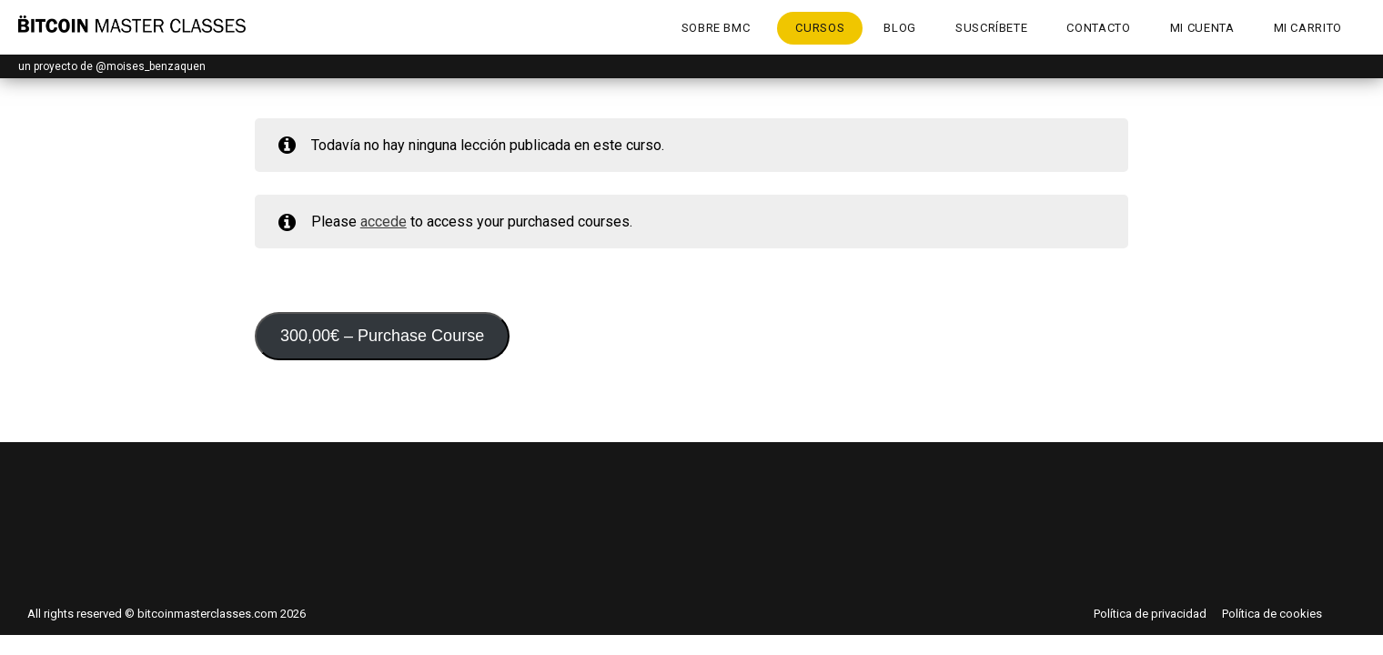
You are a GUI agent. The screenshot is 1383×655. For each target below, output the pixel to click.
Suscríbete (991, 28)
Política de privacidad (1150, 613)
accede (383, 221)
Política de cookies (1272, 613)
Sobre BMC (716, 28)
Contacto (1098, 28)
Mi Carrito (1308, 28)
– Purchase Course (382, 336)
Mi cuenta (1202, 28)
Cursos (819, 28)
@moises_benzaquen (151, 66)
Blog (899, 28)
